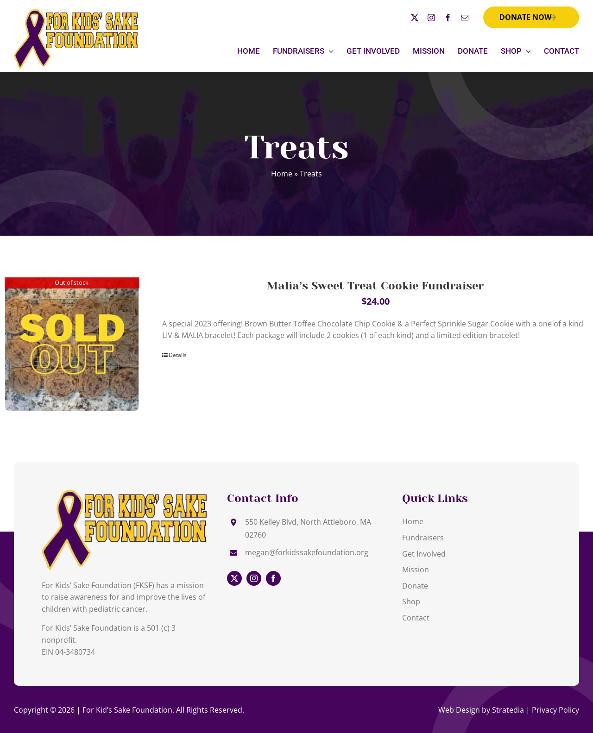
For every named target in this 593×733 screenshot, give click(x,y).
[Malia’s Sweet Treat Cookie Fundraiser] (72, 344)
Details (178, 355)
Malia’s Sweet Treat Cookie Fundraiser (375, 285)
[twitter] (414, 17)
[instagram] (431, 17)
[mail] (464, 17)
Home (281, 174)
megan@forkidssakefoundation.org (306, 552)
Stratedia (508, 710)
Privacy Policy (555, 710)
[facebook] (448, 17)
